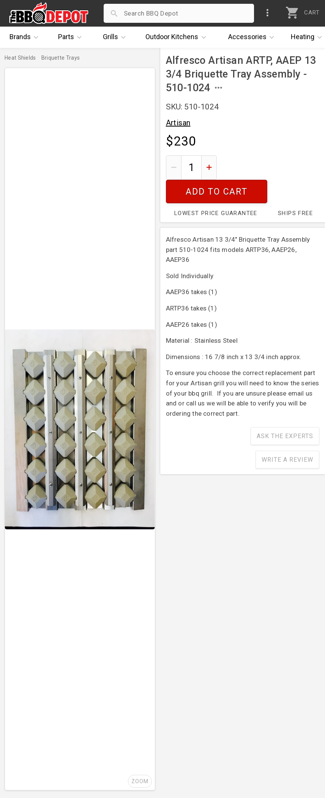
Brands (25, 37)
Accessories (253, 37)
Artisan (178, 122)
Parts (71, 37)
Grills (116, 37)
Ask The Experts (285, 412)
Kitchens (177, 37)
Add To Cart (271, 167)
